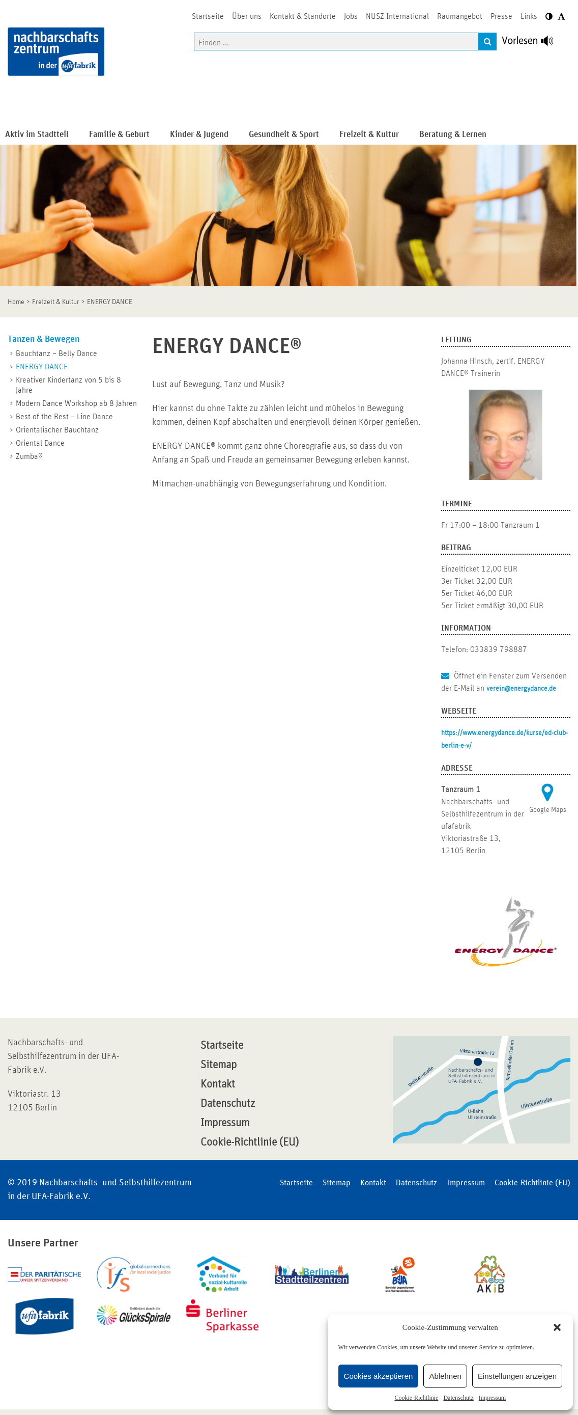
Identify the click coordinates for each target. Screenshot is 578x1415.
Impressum (492, 1397)
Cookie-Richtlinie (416, 1397)
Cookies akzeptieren (378, 1376)
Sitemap (218, 1065)
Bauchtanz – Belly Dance (56, 353)
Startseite (221, 1045)
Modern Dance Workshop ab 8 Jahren (76, 403)
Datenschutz (458, 1397)
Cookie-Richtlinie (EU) (249, 1142)
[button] (557, 1327)
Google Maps (547, 809)
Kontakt (217, 1084)
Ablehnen (445, 1376)
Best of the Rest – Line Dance (64, 417)
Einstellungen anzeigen (517, 1376)
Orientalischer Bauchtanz (57, 430)
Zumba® (29, 456)
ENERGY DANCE (42, 367)
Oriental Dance (40, 443)
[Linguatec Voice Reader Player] (533, 43)
